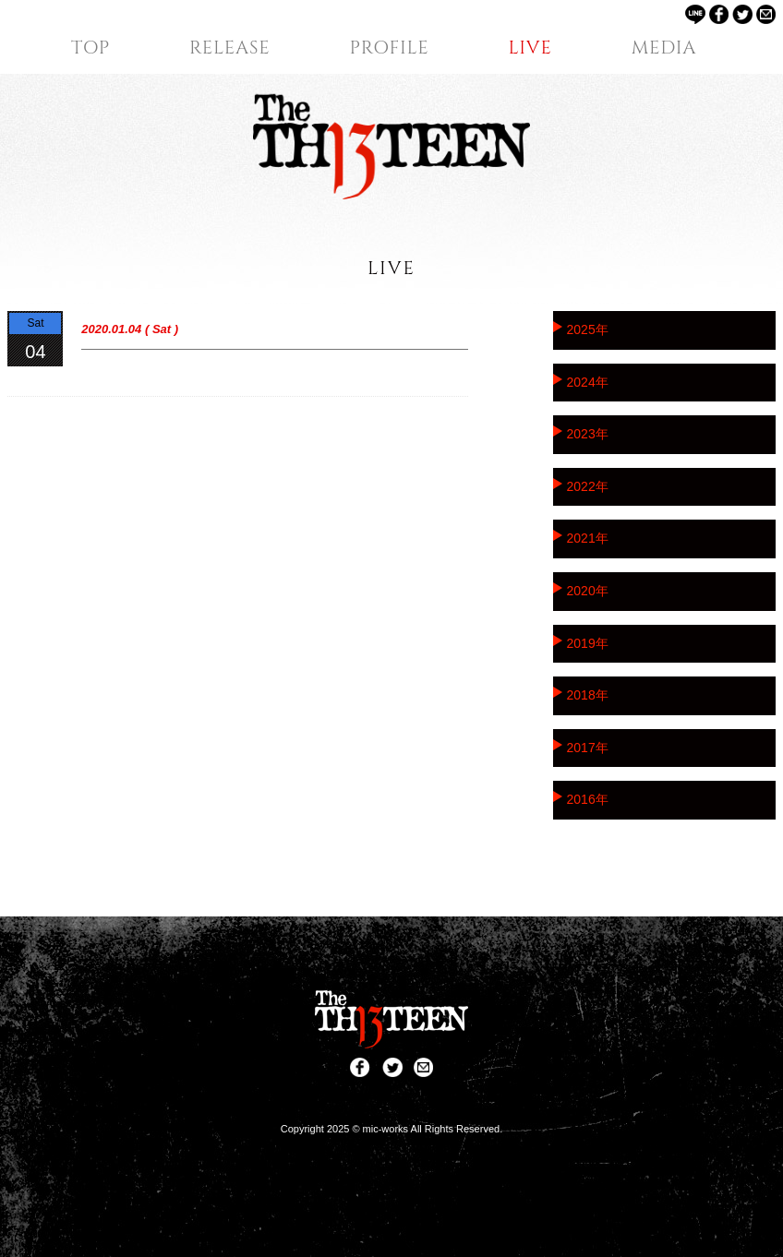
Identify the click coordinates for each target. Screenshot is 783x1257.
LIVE (530, 48)
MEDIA (664, 48)
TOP (90, 48)
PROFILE (389, 48)
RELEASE (230, 48)
